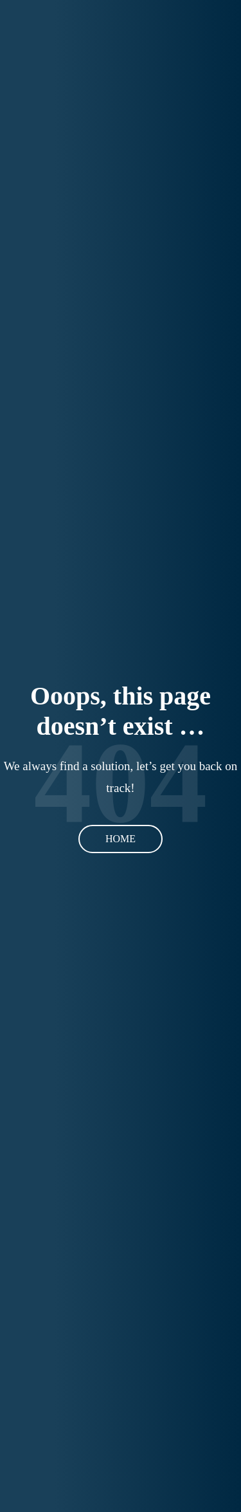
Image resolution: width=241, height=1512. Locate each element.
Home (120, 838)
